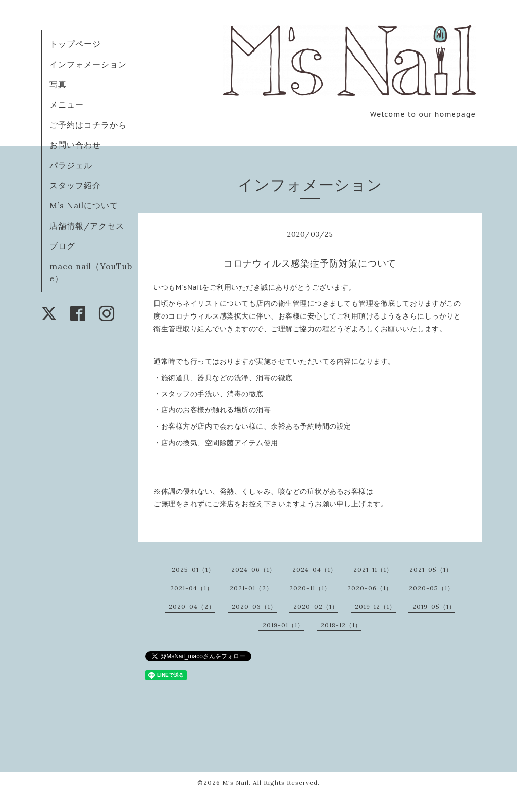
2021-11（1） (373, 569)
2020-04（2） (192, 606)
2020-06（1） (369, 588)
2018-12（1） (341, 625)
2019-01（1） (283, 625)
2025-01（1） (193, 569)
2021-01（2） (251, 588)
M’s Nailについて (83, 205)
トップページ (75, 44)
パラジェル (70, 165)
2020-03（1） (254, 606)
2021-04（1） (191, 588)
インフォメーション (88, 64)
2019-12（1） (375, 606)
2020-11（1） (310, 588)
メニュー (66, 104)
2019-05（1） (433, 606)
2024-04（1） (314, 569)
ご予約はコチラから (88, 125)
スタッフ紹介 (75, 185)
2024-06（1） (253, 569)
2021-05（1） (430, 569)
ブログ (62, 246)
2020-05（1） (431, 588)
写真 (58, 84)
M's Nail (235, 782)
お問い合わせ (75, 145)
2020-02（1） (315, 606)
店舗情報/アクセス (86, 226)
